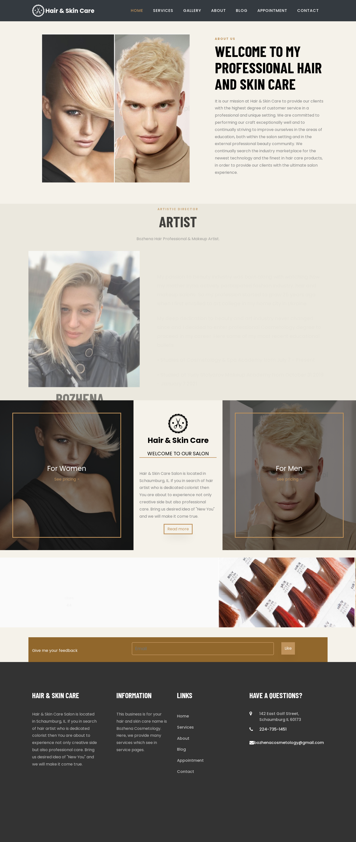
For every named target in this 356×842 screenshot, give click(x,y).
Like (288, 648)
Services (163, 10)
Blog (241, 10)
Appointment (272, 10)
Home (137, 10)
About (218, 10)
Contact (308, 10)
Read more (178, 529)
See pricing (66, 479)
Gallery (192, 10)
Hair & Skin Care (63, 10)
